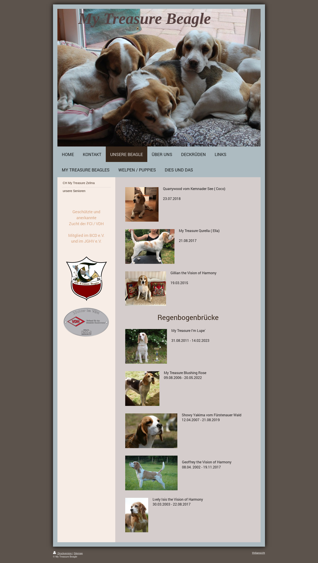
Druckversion (62, 553)
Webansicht (258, 552)
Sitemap (78, 553)
